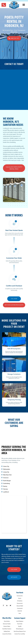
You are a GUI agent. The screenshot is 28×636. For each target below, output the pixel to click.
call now (14, 569)
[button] (24, 5)
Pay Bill (19, 626)
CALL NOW (14, 298)
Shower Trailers (7, 626)
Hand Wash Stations (6, 628)
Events (19, 598)
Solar (20, 613)
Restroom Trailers (7, 623)
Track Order (19, 623)
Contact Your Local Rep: (19, 634)
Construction (20, 595)
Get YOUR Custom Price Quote (14, 305)
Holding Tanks (7, 631)
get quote (14, 577)
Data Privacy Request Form (20, 631)
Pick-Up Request (19, 628)
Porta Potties (7, 621)
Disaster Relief (20, 605)
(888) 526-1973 (15, 38)
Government (20, 603)
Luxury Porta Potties (6, 634)
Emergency (19, 600)
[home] (14, 5)
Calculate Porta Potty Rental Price (14, 168)
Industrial (20, 611)
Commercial (19, 608)
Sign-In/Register (19, 621)
